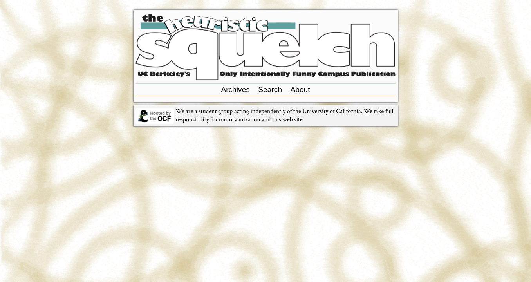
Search (270, 89)
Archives (235, 89)
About (300, 89)
